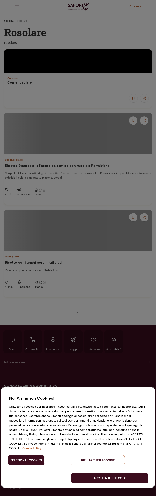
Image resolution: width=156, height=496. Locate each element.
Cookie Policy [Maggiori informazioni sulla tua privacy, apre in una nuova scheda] (31, 448)
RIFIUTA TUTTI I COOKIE (98, 460)
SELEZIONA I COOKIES (26, 460)
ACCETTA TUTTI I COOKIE (111, 478)
